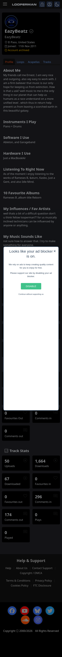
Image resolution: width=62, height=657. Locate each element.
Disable (31, 286)
